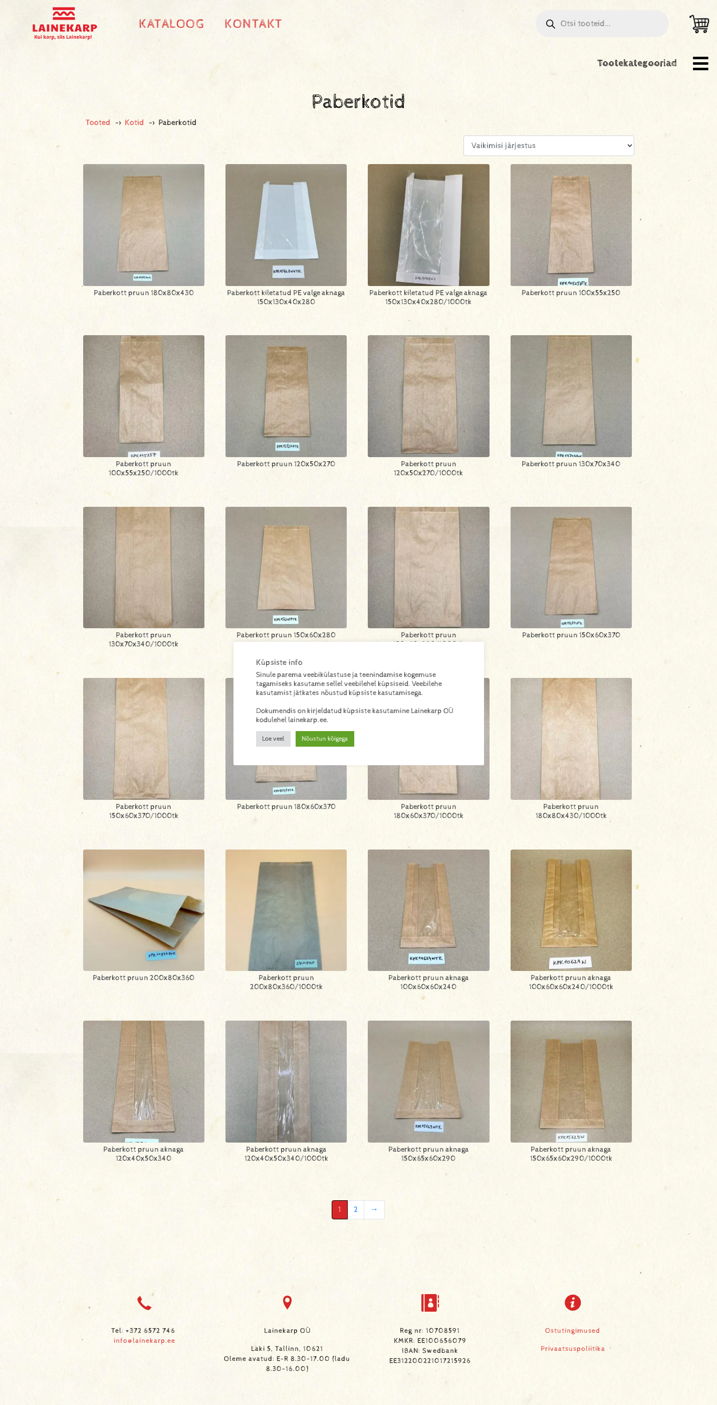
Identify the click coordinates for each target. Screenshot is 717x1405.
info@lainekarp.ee (144, 1341)
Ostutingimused (572, 1331)
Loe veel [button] (273, 739)
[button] (700, 63)
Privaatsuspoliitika (573, 1349)
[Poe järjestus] (548, 145)
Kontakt (253, 24)
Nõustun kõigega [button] (325, 739)
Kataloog (171, 24)
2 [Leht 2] (356, 1209)
